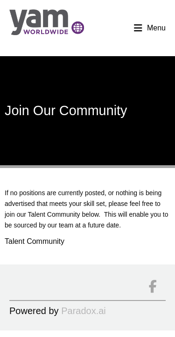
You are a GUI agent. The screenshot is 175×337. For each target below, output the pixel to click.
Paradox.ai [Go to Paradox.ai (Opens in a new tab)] (83, 311)
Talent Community (34, 241)
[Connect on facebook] (152, 287)
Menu (150, 28)
